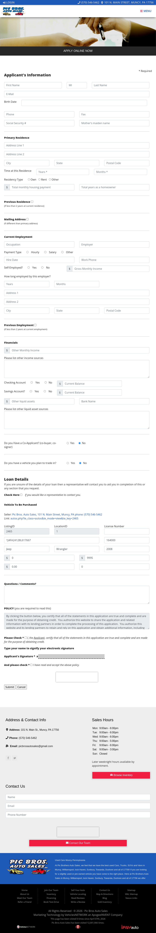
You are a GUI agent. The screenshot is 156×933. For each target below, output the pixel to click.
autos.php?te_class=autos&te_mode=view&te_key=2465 (44, 518)
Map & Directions (104, 894)
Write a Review (78, 901)
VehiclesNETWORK (76, 915)
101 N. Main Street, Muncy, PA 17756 (127, 2)
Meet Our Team (24, 898)
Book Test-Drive (51, 901)
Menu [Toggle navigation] (145, 11)
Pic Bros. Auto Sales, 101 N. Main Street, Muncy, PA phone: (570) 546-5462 (57, 514)
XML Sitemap (131, 894)
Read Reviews (78, 898)
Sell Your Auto (78, 890)
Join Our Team (51, 890)
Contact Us (104, 890)
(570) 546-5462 (88, 2)
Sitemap (131, 890)
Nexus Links (131, 898)
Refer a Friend (24, 901)
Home (25, 890)
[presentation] (77, 677)
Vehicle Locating (78, 894)
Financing (51, 898)
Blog (105, 898)
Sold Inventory (105, 901)
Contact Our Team (78, 843)
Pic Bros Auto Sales (96, 911)
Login (9, 2)
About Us (24, 894)
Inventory (51, 894)
